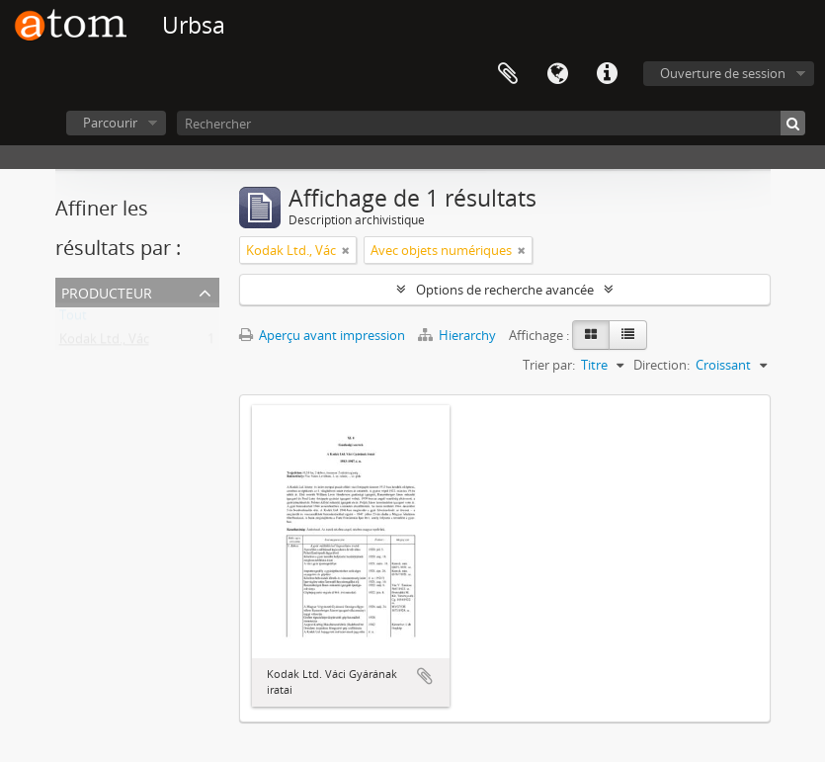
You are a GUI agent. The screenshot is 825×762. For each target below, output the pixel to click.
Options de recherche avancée (505, 289)
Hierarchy (458, 335)
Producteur (106, 291)
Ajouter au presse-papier (425, 676)
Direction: (661, 365)
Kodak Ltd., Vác (104, 343)
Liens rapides (606, 74)
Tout (73, 319)
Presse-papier (508, 74)
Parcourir (110, 122)
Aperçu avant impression (322, 335)
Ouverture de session (722, 73)
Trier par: (549, 365)
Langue (557, 74)
